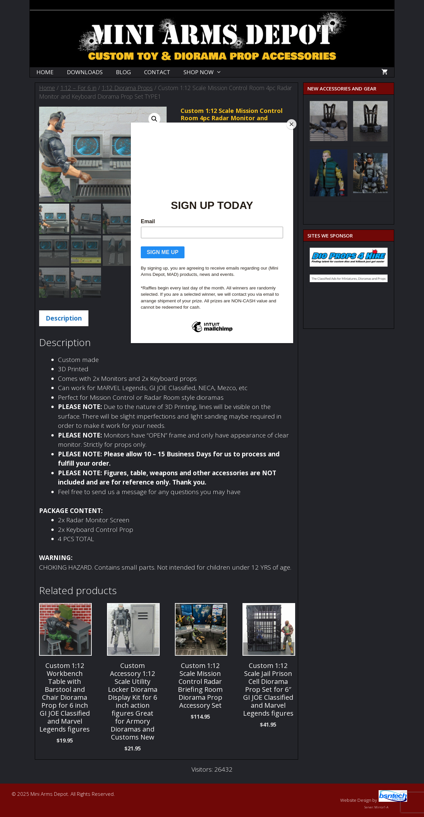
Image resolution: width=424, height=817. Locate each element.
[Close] (291, 124)
